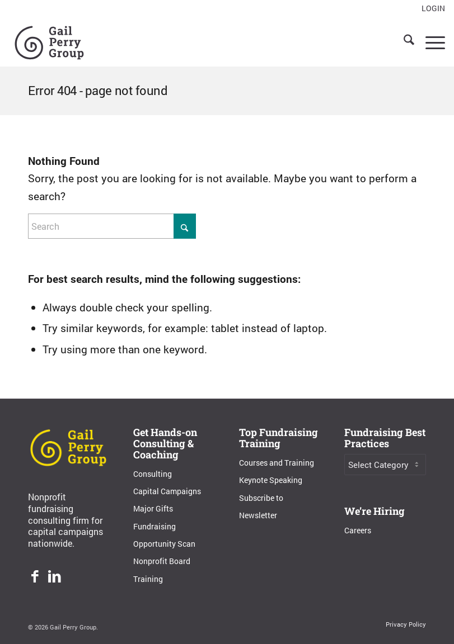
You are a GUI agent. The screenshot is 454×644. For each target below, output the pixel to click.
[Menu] (429, 41)
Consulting (152, 473)
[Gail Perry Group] (49, 41)
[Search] (403, 41)
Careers (357, 530)
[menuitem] (430, 9)
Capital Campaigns (167, 491)
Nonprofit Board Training (161, 570)
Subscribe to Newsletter (261, 506)
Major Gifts (153, 508)
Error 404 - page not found (98, 90)
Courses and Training (276, 462)
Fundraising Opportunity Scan (164, 535)
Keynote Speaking (270, 480)
